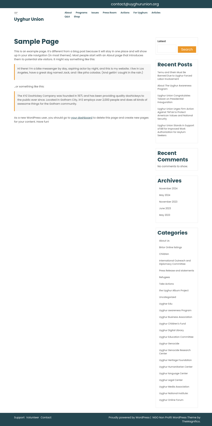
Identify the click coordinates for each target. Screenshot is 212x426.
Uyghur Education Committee (176, 337)
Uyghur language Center (173, 373)
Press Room (110, 12)
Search (187, 49)
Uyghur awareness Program (175, 310)
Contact (46, 417)
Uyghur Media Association (174, 386)
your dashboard (81, 118)
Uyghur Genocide (169, 343)
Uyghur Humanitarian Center (175, 366)
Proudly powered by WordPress (129, 417)
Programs (81, 12)
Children (164, 254)
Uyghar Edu (165, 303)
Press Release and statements (176, 270)
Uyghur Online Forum (171, 400)
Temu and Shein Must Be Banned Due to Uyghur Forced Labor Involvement (175, 76)
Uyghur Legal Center (171, 380)
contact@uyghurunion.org (135, 4)
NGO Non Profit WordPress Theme (175, 417)
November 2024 (168, 188)
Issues (95, 12)
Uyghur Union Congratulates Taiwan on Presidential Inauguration (174, 99)
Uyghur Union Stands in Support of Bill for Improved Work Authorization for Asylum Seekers (176, 130)
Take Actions (166, 283)
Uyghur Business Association (175, 317)
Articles (156, 12)
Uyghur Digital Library (171, 330)
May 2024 (164, 195)
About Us (164, 240)
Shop (77, 16)
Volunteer (32, 417)
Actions (125, 12)
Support (19, 417)
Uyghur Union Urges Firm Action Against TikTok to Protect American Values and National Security (176, 113)
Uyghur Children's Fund (172, 323)
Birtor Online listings (170, 247)
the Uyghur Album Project (174, 290)
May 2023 (164, 215)
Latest (162, 41)
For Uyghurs (140, 12)
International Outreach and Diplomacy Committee (175, 262)
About (68, 12)
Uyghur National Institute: (173, 393)
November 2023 (168, 201)
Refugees (164, 277)
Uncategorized (167, 297)
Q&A (67, 16)
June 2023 (165, 208)
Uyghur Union (29, 19)
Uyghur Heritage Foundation (175, 360)
